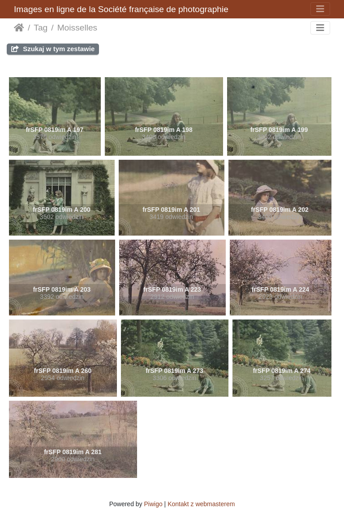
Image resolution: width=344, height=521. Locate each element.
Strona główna (19, 28)
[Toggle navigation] (320, 9)
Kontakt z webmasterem (201, 504)
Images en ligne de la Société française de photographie (121, 9)
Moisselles (77, 27)
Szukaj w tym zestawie (53, 49)
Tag (40, 27)
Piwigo (153, 504)
